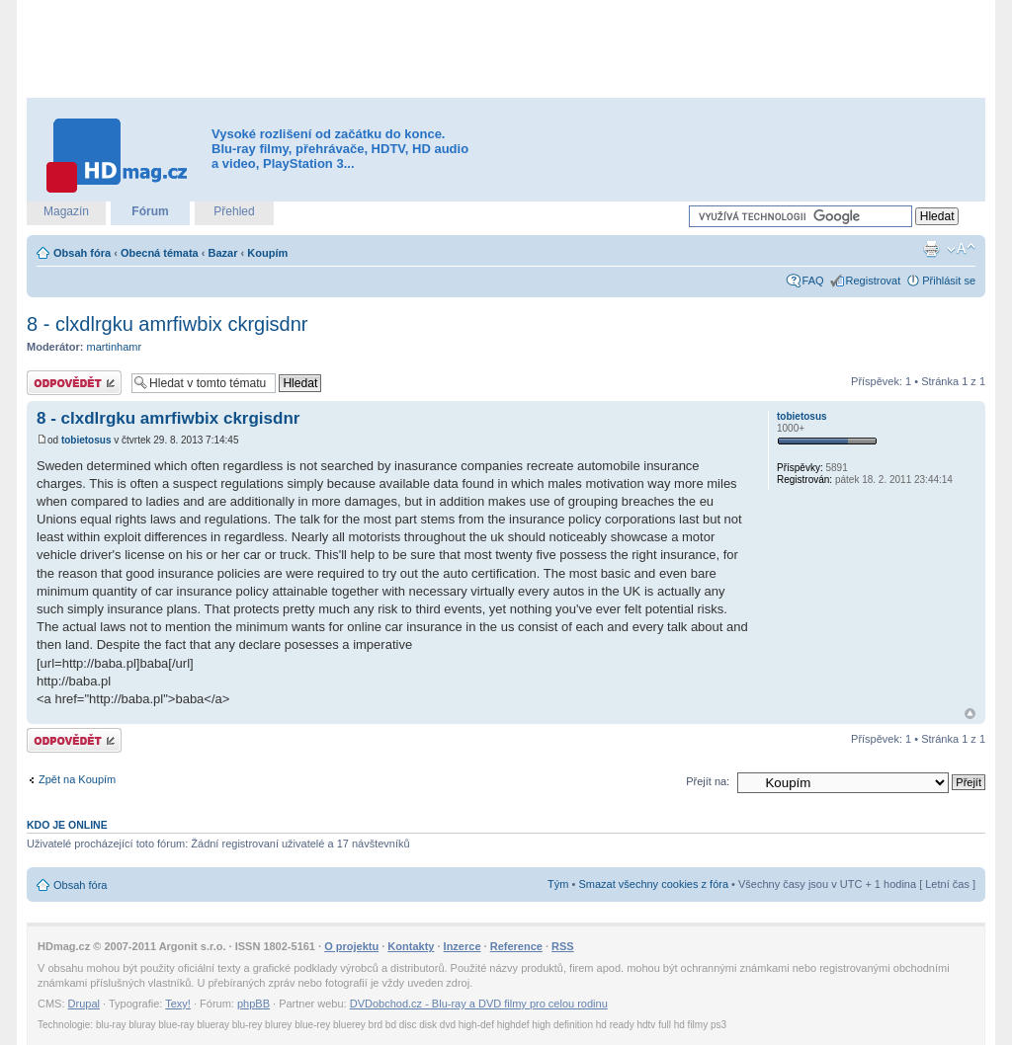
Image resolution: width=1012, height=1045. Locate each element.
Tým (558, 884)
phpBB (253, 1003)
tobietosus (86, 440)
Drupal (84, 1003)
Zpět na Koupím (77, 779)
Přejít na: (707, 781)
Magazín (66, 211)
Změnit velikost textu (961, 249)
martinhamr (114, 347)
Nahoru (970, 713)
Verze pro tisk (931, 249)
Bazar (223, 253)
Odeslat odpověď (74, 382)
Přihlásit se (948, 280)
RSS (562, 946)
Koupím (267, 253)
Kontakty (410, 946)
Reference (516, 946)
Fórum (149, 211)
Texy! (178, 1003)
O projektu (351, 946)
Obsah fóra (82, 253)
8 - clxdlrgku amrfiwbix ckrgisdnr (167, 324)
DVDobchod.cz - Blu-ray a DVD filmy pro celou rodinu (479, 1003)
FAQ (813, 280)
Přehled (233, 211)
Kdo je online (67, 825)
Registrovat (873, 280)
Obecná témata (160, 253)
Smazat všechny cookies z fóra (653, 884)
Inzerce (462, 946)
